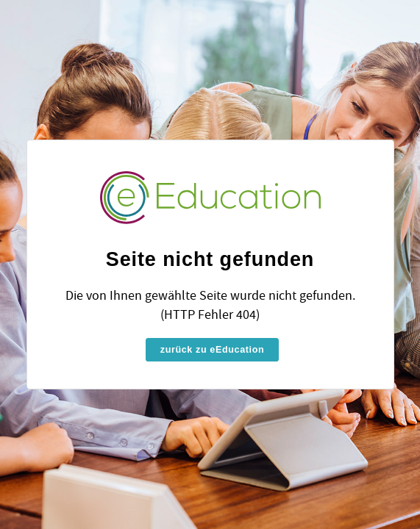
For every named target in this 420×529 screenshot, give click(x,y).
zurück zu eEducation (212, 350)
